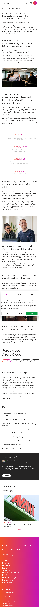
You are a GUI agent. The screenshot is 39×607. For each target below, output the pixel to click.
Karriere (6, 575)
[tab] (6, 360)
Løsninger (7, 565)
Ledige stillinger (9, 577)
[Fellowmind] (5, 3)
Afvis (7, 313)
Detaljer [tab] (19, 294)
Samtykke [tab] (7, 294)
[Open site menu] (35, 3)
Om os (5, 560)
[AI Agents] (26, 3)
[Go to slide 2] (19, 529)
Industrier (6, 563)
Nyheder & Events (10, 573)
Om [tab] (32, 294)
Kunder (5, 568)
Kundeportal (8, 580)
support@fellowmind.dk (10, 592)
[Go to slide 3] (20, 529)
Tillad (31, 313)
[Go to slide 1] (18, 529)
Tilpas (19, 313)
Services (6, 570)
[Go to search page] (31, 3)
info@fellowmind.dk (9, 591)
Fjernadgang (8, 582)
